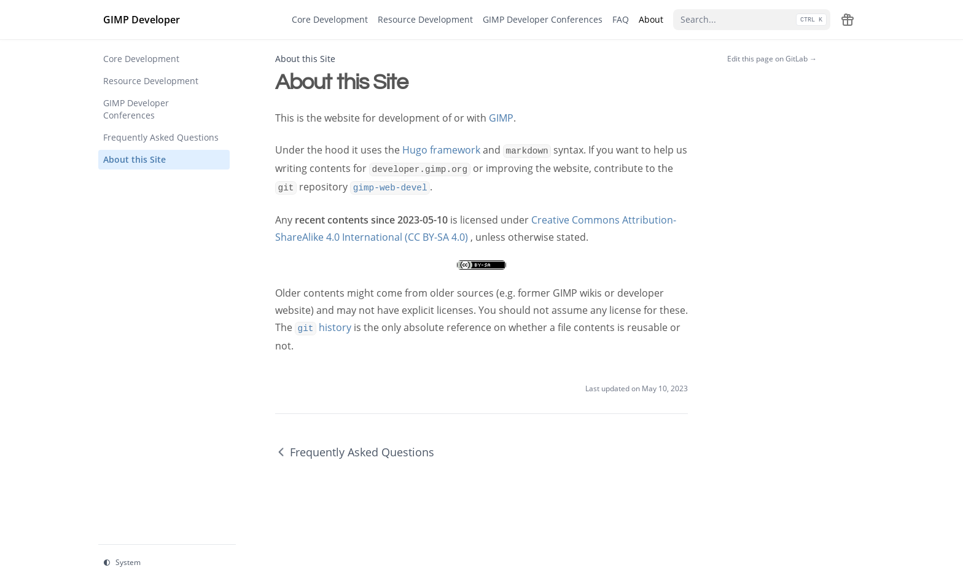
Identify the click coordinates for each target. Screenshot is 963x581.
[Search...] (751, 19)
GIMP (501, 118)
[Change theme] (167, 563)
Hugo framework (441, 150)
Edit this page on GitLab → (772, 59)
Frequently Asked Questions (354, 452)
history (323, 327)
